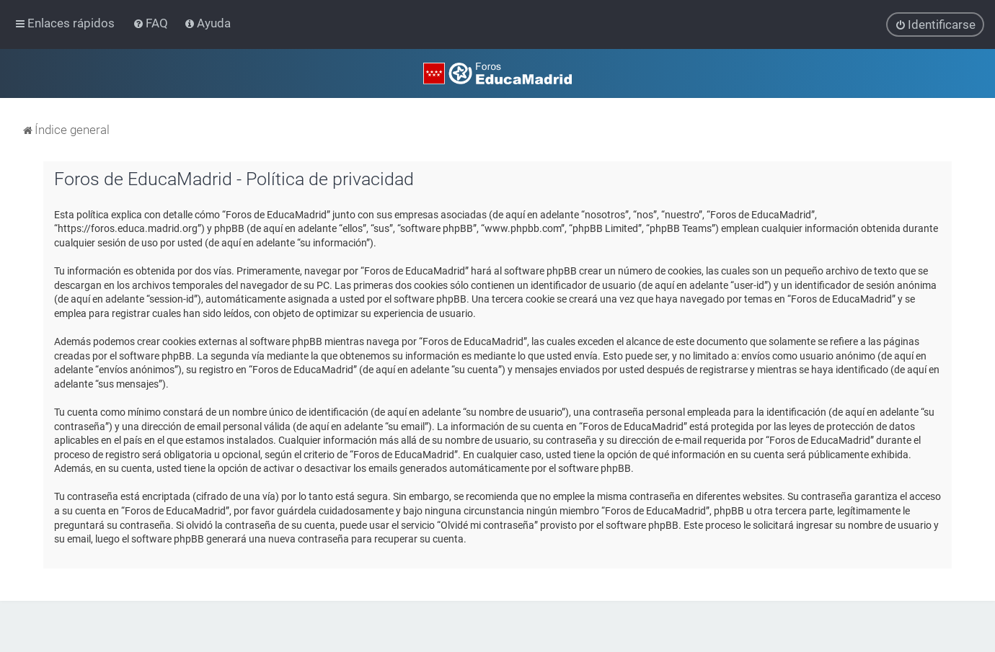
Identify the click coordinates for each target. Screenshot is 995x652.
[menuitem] (151, 23)
